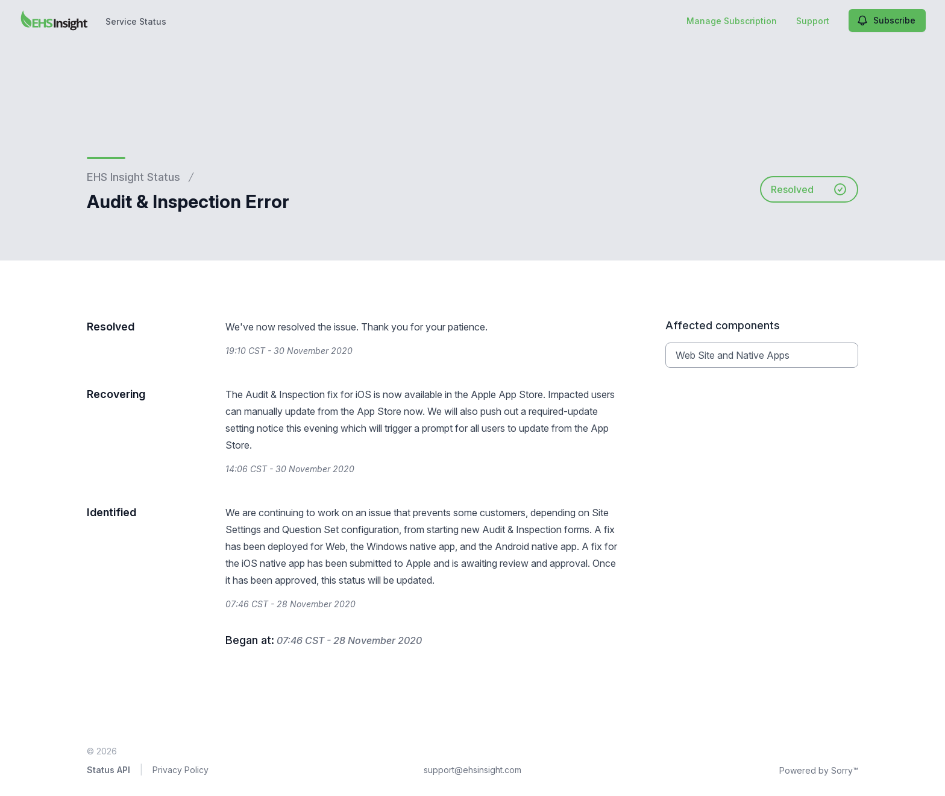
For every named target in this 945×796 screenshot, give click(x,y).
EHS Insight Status (133, 177)
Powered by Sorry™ (818, 770)
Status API (108, 770)
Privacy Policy (180, 770)
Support (812, 21)
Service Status (135, 21)
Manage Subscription (731, 21)
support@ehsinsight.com (472, 770)
